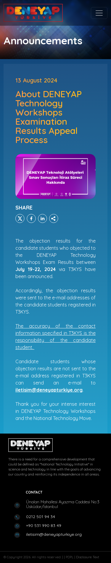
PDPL (70, 557)
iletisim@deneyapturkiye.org (54, 534)
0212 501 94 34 (40, 516)
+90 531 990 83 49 (43, 525)
